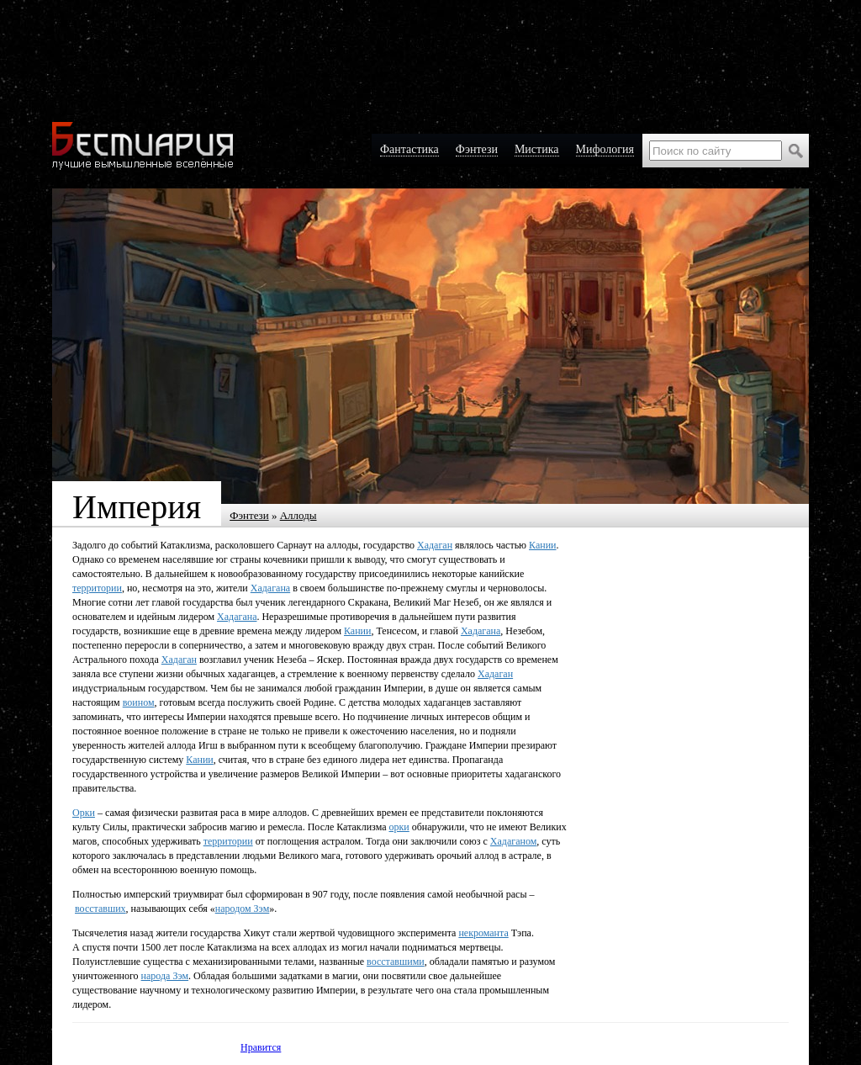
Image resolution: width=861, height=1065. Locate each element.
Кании (542, 545)
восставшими (396, 961)
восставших (100, 908)
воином (139, 702)
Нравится (260, 1047)
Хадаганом (513, 841)
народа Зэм (164, 976)
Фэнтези (249, 515)
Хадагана (270, 588)
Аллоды (298, 515)
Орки (83, 813)
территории (97, 588)
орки (399, 827)
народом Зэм (242, 908)
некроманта (483, 933)
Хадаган (434, 545)
